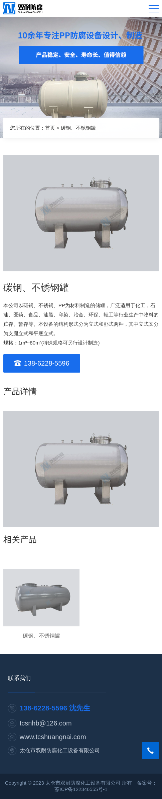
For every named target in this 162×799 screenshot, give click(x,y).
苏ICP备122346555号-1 (80, 789)
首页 (50, 127)
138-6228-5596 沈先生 (55, 708)
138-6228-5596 (46, 363)
